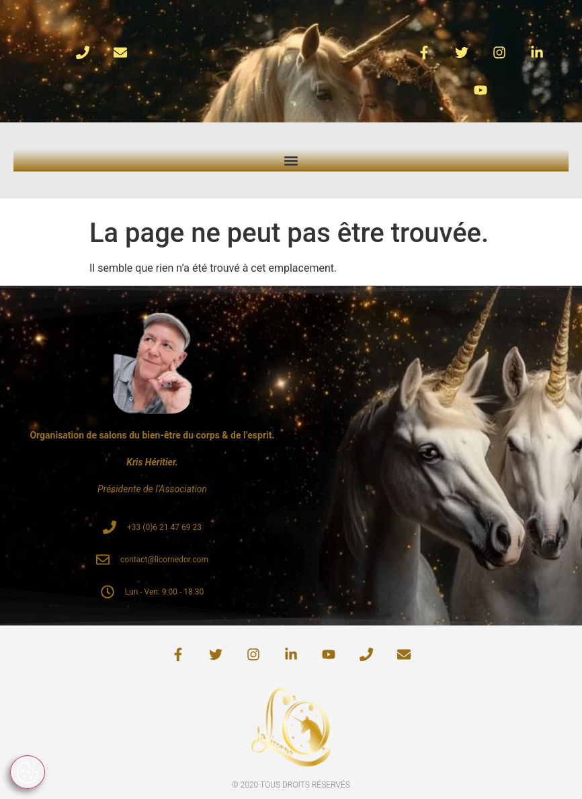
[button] (291, 160)
